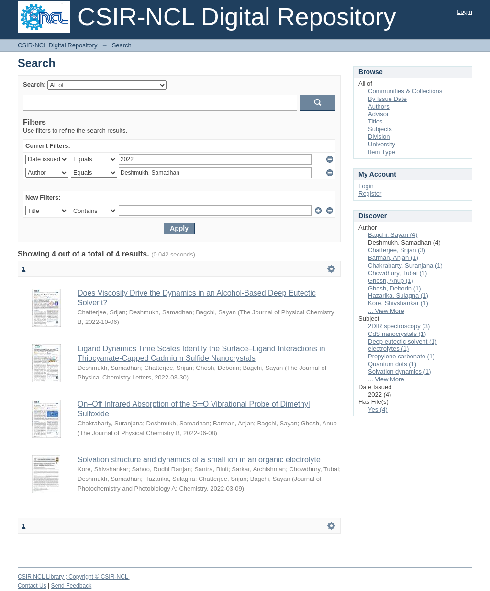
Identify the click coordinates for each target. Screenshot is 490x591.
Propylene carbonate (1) (401, 356)
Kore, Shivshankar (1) (398, 303)
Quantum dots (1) (392, 364)
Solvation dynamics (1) (399, 371)
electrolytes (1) (388, 348)
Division (379, 136)
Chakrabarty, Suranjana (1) (405, 265)
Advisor (378, 114)
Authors (379, 106)
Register (369, 193)
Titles (375, 121)
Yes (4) (378, 409)
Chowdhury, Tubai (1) (397, 273)
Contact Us (32, 585)
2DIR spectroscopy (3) (399, 326)
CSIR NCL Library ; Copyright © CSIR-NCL (74, 576)
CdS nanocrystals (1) (397, 333)
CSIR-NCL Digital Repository (57, 45)
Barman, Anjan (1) (393, 257)
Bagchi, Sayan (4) (392, 234)
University (381, 144)
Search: (34, 84)
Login (464, 11)
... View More (386, 310)
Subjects (380, 129)
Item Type (381, 152)
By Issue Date (387, 98)
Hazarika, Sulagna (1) (398, 295)
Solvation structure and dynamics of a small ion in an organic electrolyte (199, 460)
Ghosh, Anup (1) (390, 280)
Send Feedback (71, 585)
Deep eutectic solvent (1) (402, 341)
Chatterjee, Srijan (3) (396, 250)
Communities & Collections (405, 91)
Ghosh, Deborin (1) (394, 288)
